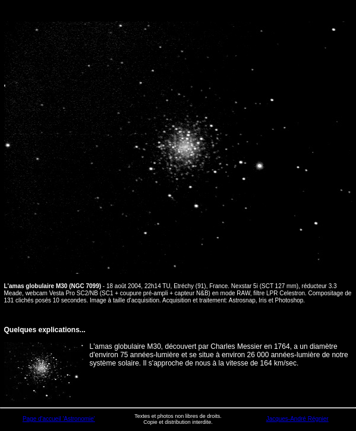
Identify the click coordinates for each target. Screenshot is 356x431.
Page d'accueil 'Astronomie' (59, 419)
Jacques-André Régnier (297, 419)
